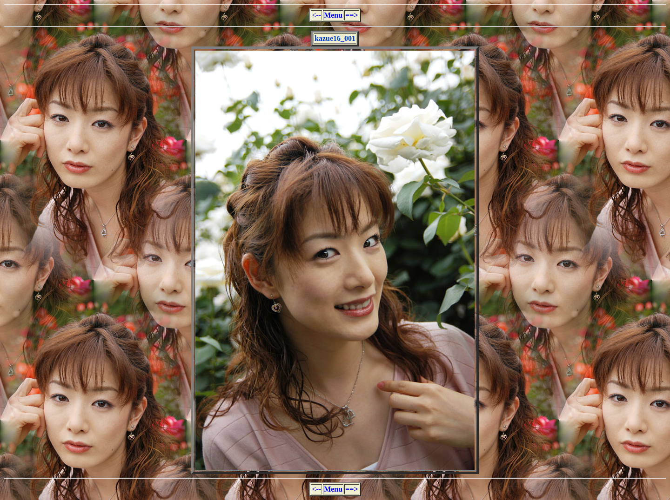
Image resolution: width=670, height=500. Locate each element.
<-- (316, 15)
